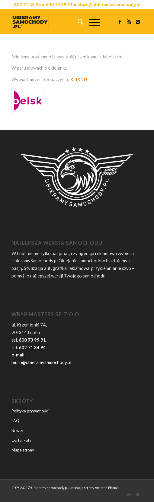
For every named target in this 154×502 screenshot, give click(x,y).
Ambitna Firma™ (107, 488)
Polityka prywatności (30, 410)
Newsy (17, 430)
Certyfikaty (21, 440)
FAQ (15, 420)
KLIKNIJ (78, 79)
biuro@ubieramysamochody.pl (41, 362)
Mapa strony (22, 450)
